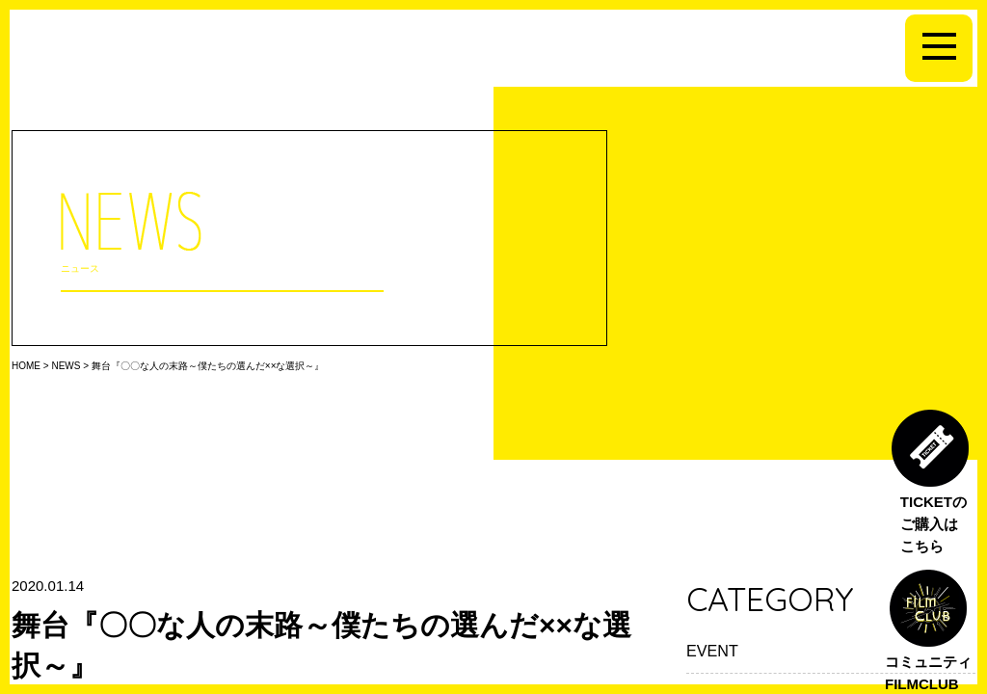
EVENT (712, 650)
